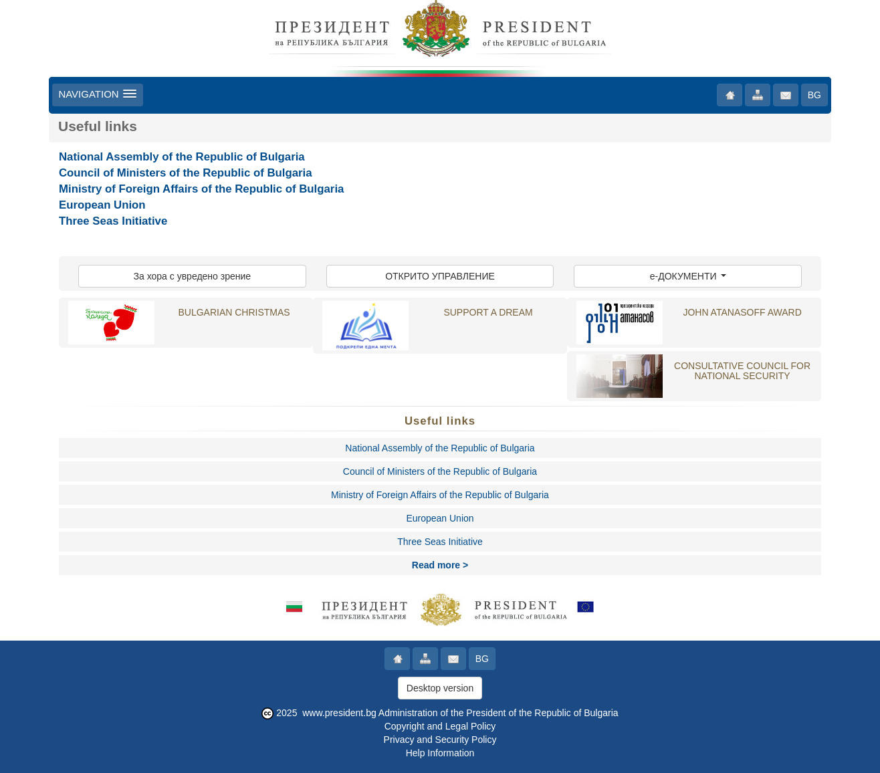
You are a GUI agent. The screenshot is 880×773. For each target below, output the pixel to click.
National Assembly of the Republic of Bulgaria (182, 156)
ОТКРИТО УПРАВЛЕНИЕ (440, 276)
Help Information (440, 753)
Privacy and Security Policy (440, 739)
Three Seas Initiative (113, 221)
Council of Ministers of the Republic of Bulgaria (185, 173)
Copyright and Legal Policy (440, 726)
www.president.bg (339, 712)
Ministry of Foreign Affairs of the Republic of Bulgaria (201, 189)
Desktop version (440, 688)
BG (814, 95)
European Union (102, 205)
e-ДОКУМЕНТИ (688, 276)
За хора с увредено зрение (192, 276)
